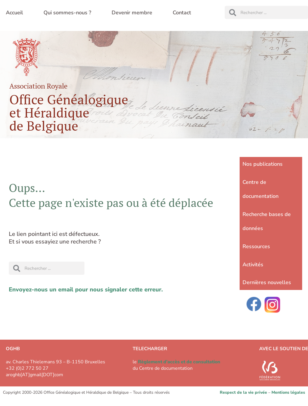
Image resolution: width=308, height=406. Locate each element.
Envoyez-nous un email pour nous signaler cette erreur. (86, 289)
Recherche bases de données (267, 221)
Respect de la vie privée (243, 392)
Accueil (14, 12)
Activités (253, 264)
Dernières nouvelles (267, 282)
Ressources (256, 246)
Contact (182, 12)
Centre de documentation (260, 189)
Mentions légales (288, 392)
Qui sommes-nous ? (67, 12)
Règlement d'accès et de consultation (179, 362)
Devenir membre (132, 12)
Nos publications (263, 163)
